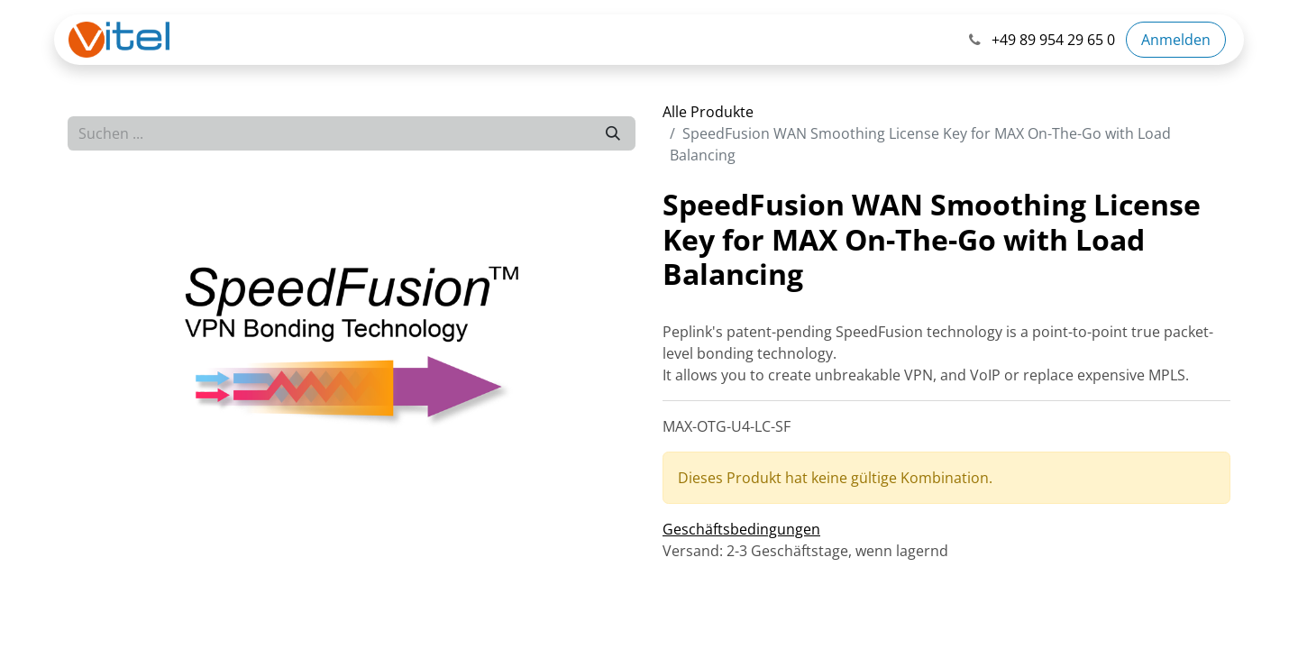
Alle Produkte (708, 112)
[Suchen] (612, 133)
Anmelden (1176, 40)
